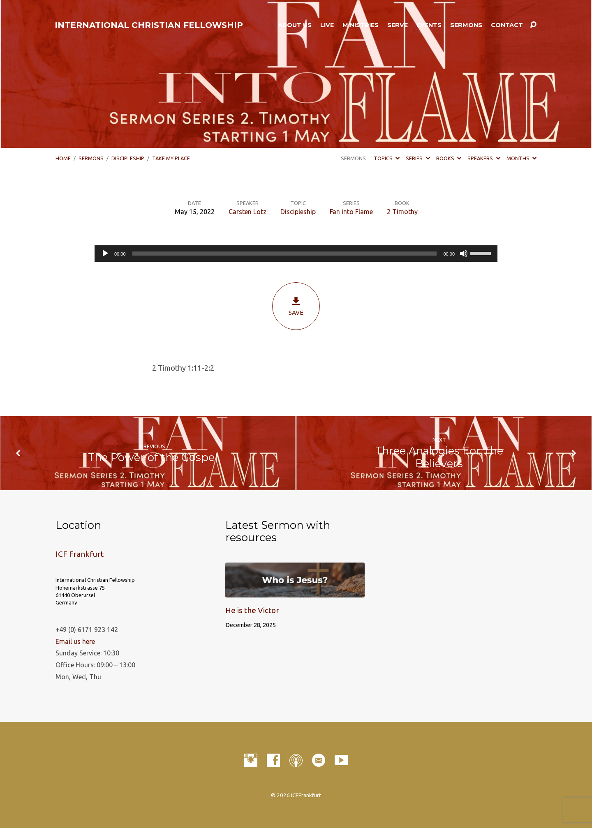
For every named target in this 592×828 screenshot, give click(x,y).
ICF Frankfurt (80, 553)
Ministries (360, 25)
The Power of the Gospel (152, 457)
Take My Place (171, 158)
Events (429, 25)
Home (63, 158)
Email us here (75, 641)
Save (296, 306)
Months (521, 158)
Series (418, 158)
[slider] (284, 253)
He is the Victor (252, 610)
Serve (397, 25)
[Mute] (464, 253)
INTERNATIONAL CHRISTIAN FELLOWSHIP (149, 25)
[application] (296, 253)
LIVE (327, 25)
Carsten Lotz (247, 211)
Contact (507, 25)
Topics (387, 158)
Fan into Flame (351, 211)
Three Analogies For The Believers (439, 457)
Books (448, 158)
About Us (295, 25)
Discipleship (127, 158)
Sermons (466, 25)
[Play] (105, 253)
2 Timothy (402, 211)
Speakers (483, 158)
